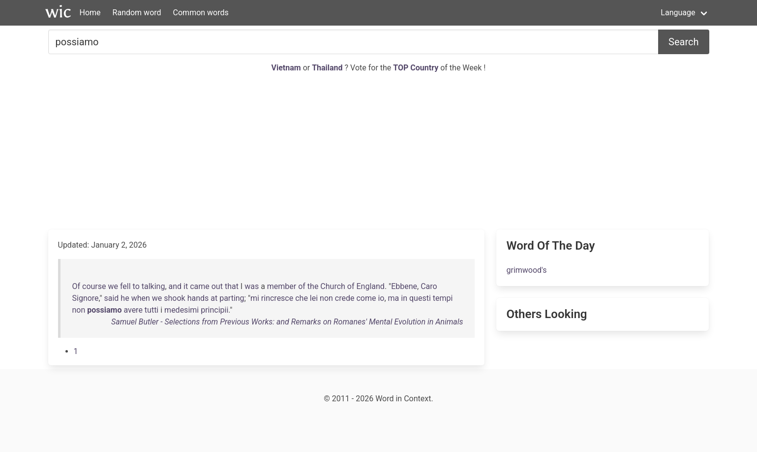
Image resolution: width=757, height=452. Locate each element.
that (232, 286)
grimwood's (526, 270)
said (111, 298)
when (140, 298)
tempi (443, 298)
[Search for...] (353, 42)
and (175, 286)
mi (254, 298)
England (371, 286)
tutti (151, 310)
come (366, 298)
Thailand (328, 67)
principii (214, 310)
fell (125, 286)
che (301, 298)
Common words (201, 12)
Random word (137, 12)
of (301, 286)
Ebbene (404, 286)
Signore (85, 298)
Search (683, 42)
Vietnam (287, 67)
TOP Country (415, 67)
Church (332, 286)
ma (393, 298)
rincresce (277, 298)
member (281, 286)
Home (90, 12)
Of (76, 286)
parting (231, 298)
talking (153, 286)
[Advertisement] (379, 152)
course (94, 286)
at (214, 298)
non (326, 298)
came (200, 286)
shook (174, 298)
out (217, 286)
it (185, 286)
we (113, 286)
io (381, 298)
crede (345, 298)
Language (678, 12)
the (313, 286)
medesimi (181, 310)
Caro (429, 286)
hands (198, 298)
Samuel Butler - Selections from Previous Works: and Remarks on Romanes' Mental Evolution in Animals (287, 321)
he (125, 298)
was (251, 286)
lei (314, 298)
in (404, 298)
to (136, 286)
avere (132, 310)
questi (420, 298)
